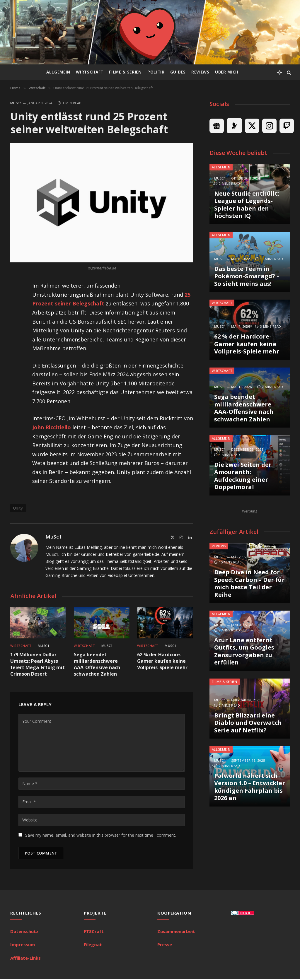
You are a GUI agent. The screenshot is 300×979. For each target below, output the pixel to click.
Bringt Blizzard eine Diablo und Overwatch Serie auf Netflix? (248, 723)
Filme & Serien (125, 72)
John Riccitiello (51, 427)
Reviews (200, 72)
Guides (178, 72)
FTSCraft (94, 931)
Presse (164, 944)
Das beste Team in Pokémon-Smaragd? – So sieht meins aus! (246, 276)
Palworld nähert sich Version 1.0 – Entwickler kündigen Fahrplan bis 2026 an (249, 787)
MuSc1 (16, 103)
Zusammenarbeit (176, 931)
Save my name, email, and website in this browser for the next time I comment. (100, 835)
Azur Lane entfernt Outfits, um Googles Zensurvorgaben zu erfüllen (244, 651)
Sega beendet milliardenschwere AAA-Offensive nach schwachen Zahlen (97, 664)
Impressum (22, 944)
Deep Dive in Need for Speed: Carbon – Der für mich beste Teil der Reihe (249, 583)
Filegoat (93, 944)
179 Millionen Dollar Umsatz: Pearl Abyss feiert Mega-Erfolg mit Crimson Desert (37, 664)
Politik (156, 72)
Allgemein (58, 72)
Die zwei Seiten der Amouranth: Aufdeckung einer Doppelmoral (243, 476)
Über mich (226, 72)
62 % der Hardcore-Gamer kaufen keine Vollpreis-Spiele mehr (162, 661)
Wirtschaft (89, 72)
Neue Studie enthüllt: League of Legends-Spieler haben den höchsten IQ (246, 205)
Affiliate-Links (25, 958)
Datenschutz (24, 931)
